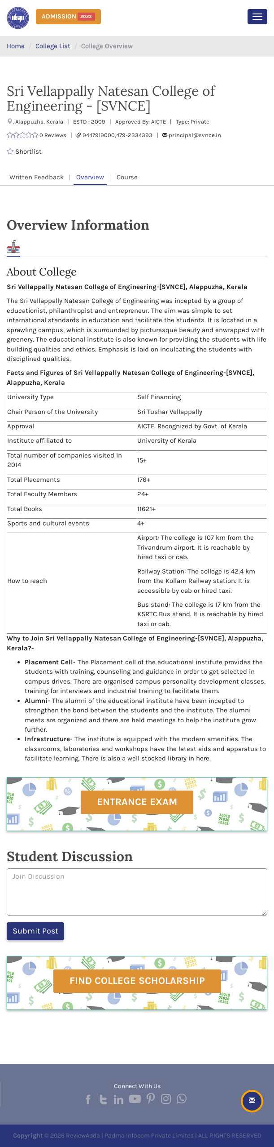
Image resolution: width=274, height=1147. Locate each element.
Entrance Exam (137, 802)
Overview (90, 177)
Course (127, 177)
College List (52, 46)
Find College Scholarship (137, 981)
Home (16, 46)
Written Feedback (36, 177)
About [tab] (13, 246)
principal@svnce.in (195, 135)
